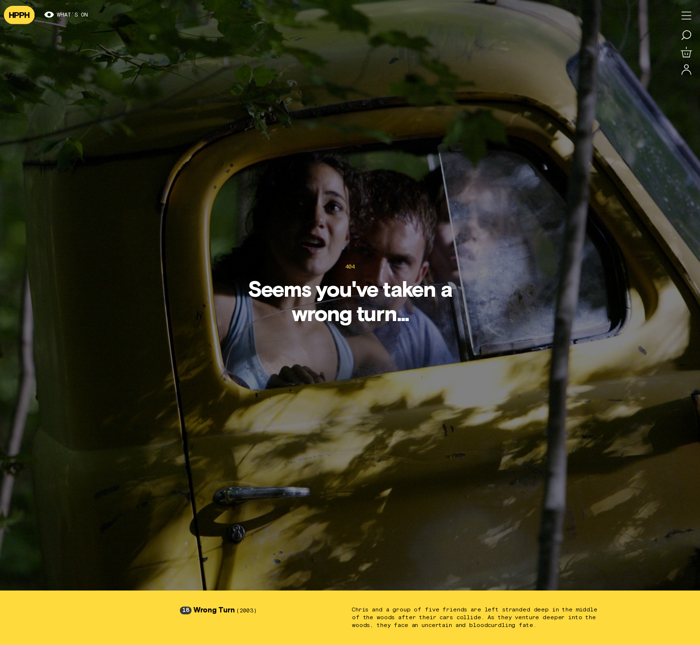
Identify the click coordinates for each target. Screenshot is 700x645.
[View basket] (686, 52)
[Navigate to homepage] (19, 15)
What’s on (66, 15)
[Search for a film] (686, 35)
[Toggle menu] (686, 15)
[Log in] (686, 70)
